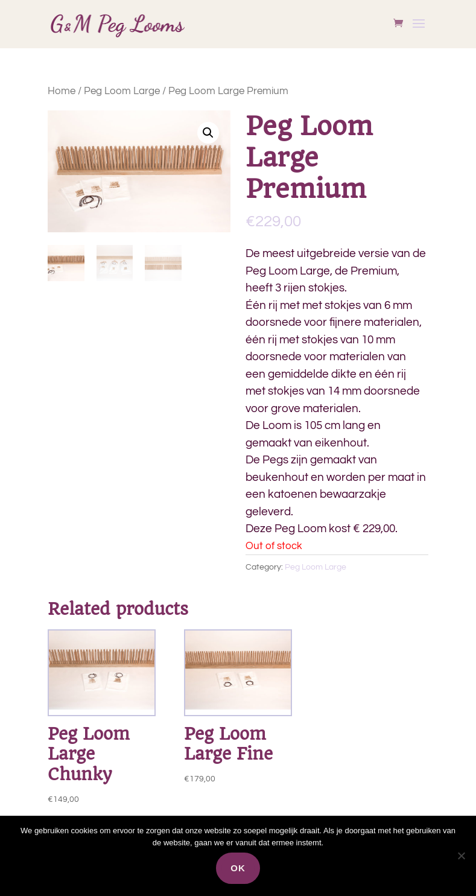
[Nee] (461, 856)
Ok (238, 868)
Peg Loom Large (122, 91)
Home (61, 91)
